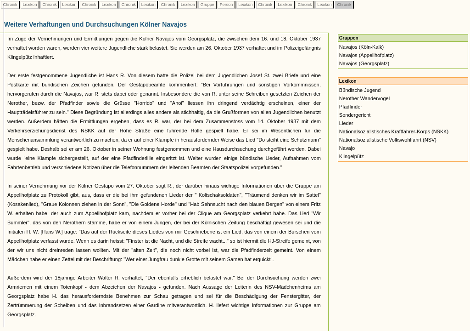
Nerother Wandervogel (364, 98)
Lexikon (30, 4)
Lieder (346, 123)
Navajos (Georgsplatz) (364, 63)
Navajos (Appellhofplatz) (366, 55)
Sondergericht (355, 115)
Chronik (10, 4)
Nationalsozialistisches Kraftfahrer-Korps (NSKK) (393, 131)
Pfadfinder (350, 106)
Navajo (347, 148)
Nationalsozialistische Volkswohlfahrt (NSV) (387, 140)
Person (226, 4)
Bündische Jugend (360, 90)
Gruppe (207, 4)
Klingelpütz (351, 156)
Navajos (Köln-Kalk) (361, 47)
